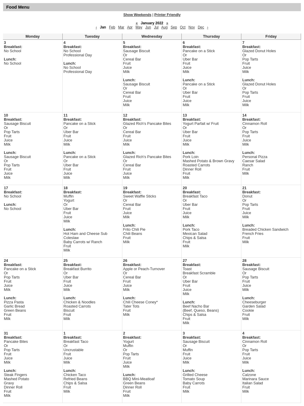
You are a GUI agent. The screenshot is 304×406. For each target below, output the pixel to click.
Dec (201, 27)
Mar (121, 27)
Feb (112, 27)
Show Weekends (137, 15)
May (139, 27)
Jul (156, 27)
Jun (148, 27)
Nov (192, 27)
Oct (183, 27)
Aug (164, 27)
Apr (130, 27)
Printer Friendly (167, 15)
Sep (174, 27)
